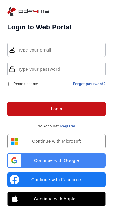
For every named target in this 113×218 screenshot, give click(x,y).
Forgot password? (89, 84)
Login (56, 108)
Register (67, 126)
